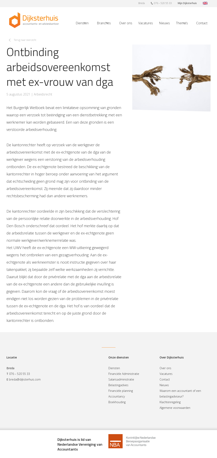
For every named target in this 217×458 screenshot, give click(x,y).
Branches (104, 23)
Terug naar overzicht (25, 40)
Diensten (82, 23)
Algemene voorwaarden (175, 408)
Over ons (125, 23)
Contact (201, 23)
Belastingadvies (118, 385)
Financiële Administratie (123, 374)
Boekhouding (117, 402)
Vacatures (145, 23)
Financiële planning (120, 391)
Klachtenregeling (170, 402)
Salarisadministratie (121, 379)
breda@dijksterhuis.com (25, 379)
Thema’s (182, 23)
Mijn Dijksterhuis (187, 3)
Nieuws (164, 23)
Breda (141, 3)
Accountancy (116, 396)
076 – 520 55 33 (161, 3)
